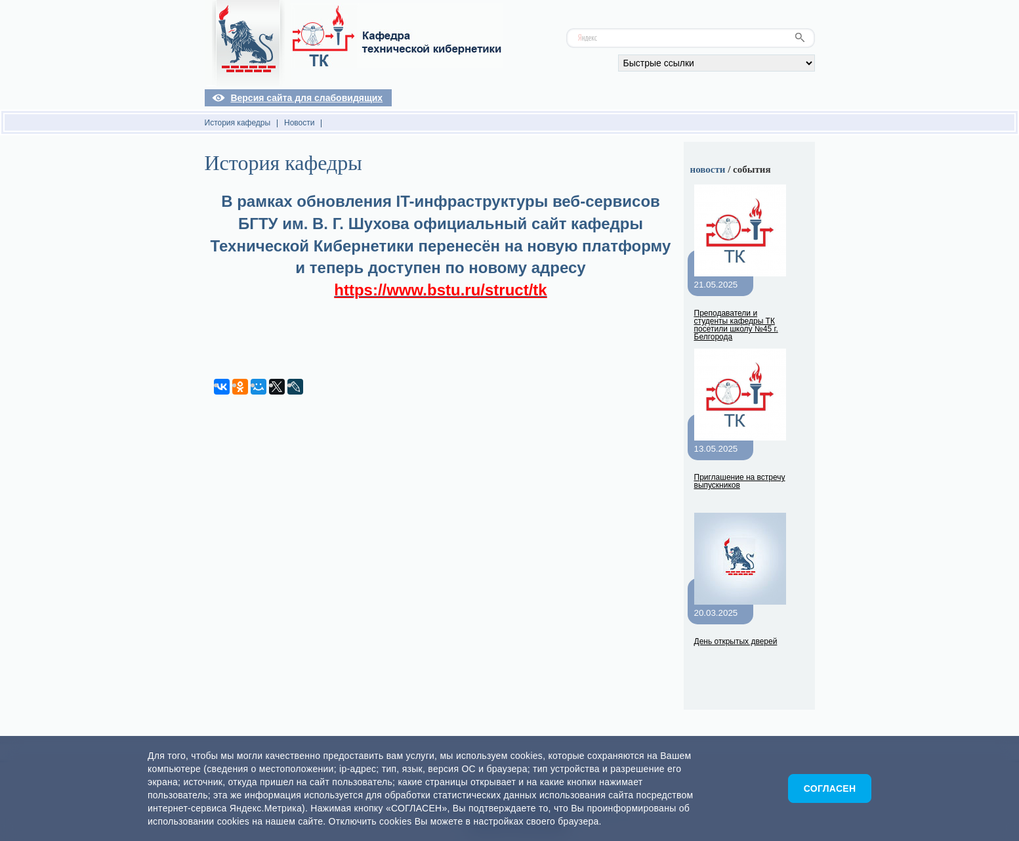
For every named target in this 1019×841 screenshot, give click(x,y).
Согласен (830, 788)
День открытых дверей (736, 641)
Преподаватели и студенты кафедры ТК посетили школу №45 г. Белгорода (736, 325)
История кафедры (238, 122)
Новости (299, 122)
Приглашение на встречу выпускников (739, 481)
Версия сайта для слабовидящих (306, 97)
